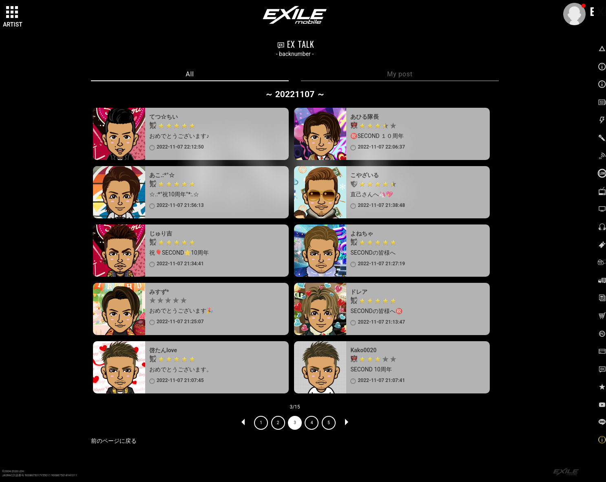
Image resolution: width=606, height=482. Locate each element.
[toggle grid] (12, 12)
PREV (243, 423)
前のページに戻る (114, 441)
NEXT (346, 423)
